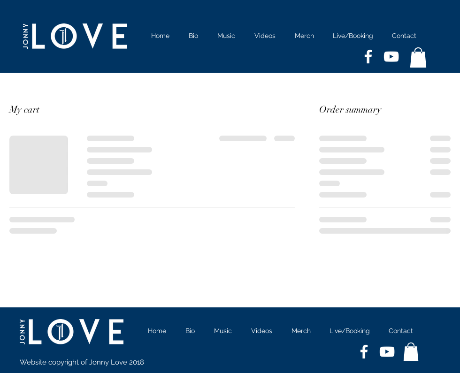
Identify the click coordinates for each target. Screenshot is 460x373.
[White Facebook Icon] (368, 56)
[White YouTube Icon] (391, 56)
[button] (418, 57)
